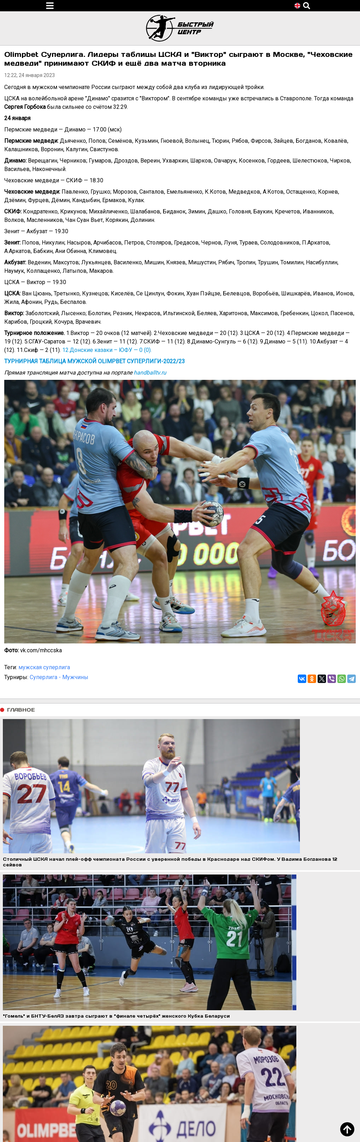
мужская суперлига (44, 667)
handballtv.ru (150, 372)
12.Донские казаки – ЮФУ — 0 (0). (107, 350)
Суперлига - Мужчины (59, 677)
